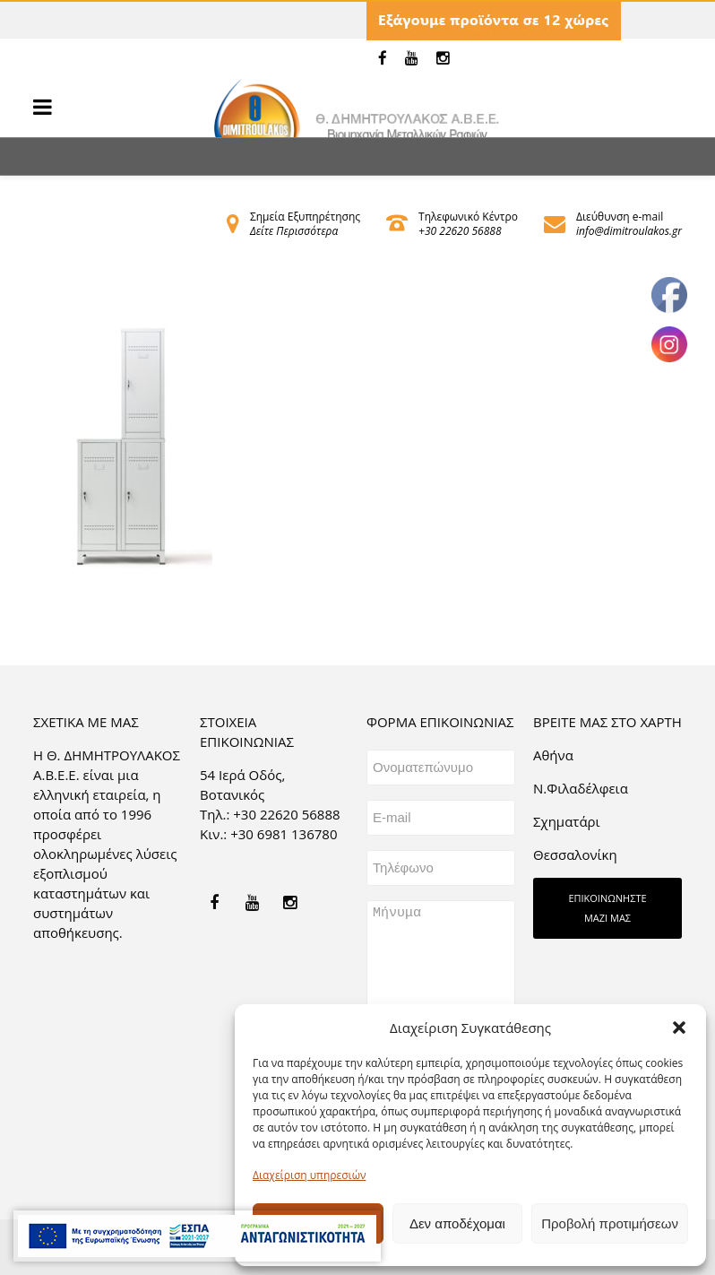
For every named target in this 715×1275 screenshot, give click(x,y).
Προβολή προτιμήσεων (609, 1223)
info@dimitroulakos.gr (629, 231)
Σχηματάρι (566, 821)
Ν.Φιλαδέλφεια (580, 788)
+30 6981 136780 (283, 834)
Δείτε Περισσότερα (294, 231)
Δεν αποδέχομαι (457, 1223)
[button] (679, 1027)
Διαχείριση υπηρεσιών (309, 1175)
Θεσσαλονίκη (575, 854)
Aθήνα (553, 755)
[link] (382, 58)
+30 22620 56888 (459, 231)
